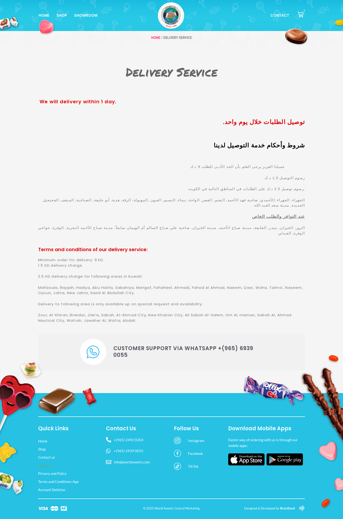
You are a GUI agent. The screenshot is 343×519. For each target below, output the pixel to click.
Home (44, 15)
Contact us (46, 457)
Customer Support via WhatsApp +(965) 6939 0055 (183, 352)
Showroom (85, 15)
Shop (61, 15)
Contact (279, 15)
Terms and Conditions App (58, 481)
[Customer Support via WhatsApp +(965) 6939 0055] (93, 352)
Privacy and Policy (52, 473)
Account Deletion (51, 490)
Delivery (45, 465)
